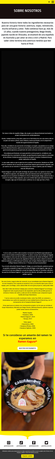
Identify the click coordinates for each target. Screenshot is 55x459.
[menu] (53, 2)
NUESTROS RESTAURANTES (27, 348)
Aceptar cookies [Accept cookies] (27, 456)
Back (49, 2)
